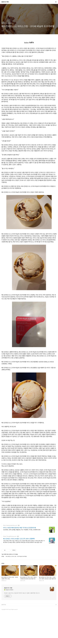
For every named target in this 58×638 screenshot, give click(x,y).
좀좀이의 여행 (5, 2)
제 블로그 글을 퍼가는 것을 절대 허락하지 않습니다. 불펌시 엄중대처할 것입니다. (22, 618)
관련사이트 (4, 630)
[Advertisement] (29, 532)
